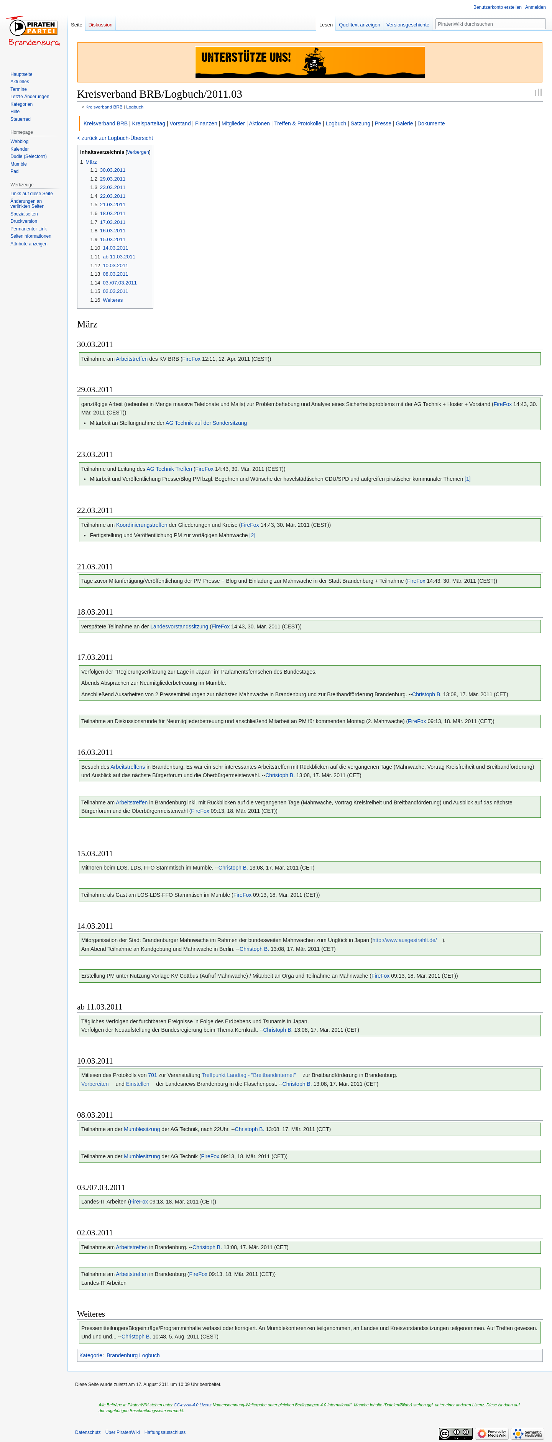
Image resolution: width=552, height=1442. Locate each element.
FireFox (191, 359)
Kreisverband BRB (104, 106)
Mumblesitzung (142, 1129)
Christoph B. (427, 694)
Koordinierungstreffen (142, 525)
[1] (468, 479)
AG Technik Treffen (169, 469)
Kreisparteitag (148, 123)
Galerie (404, 123)
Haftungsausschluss (165, 1432)
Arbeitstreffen (132, 359)
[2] (253, 535)
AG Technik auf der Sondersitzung (206, 423)
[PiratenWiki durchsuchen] (490, 23)
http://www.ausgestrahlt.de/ (405, 940)
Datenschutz (88, 1432)
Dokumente (431, 123)
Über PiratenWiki (122, 1432)
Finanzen (206, 123)
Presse (383, 123)
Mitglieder (233, 123)
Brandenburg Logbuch (133, 1355)
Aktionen (259, 123)
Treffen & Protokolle (297, 123)
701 (152, 1075)
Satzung (360, 123)
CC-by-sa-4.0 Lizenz (192, 1405)
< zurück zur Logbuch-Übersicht (115, 138)
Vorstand (180, 123)
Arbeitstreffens (127, 767)
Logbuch (134, 106)
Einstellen (138, 1084)
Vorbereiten (95, 1084)
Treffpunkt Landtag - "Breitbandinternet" (249, 1075)
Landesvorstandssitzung (179, 626)
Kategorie (90, 1355)
